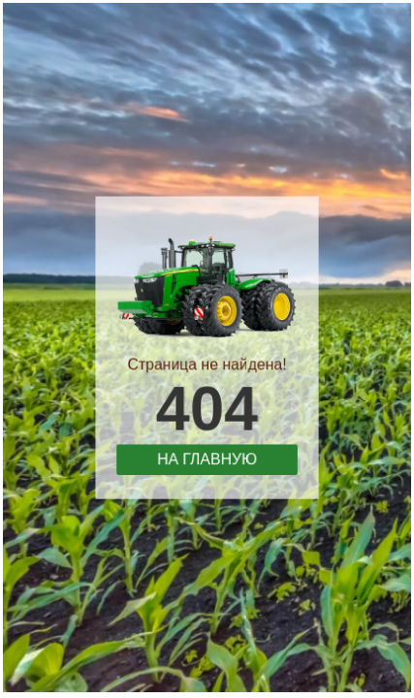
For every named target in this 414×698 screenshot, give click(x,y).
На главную (206, 453)
